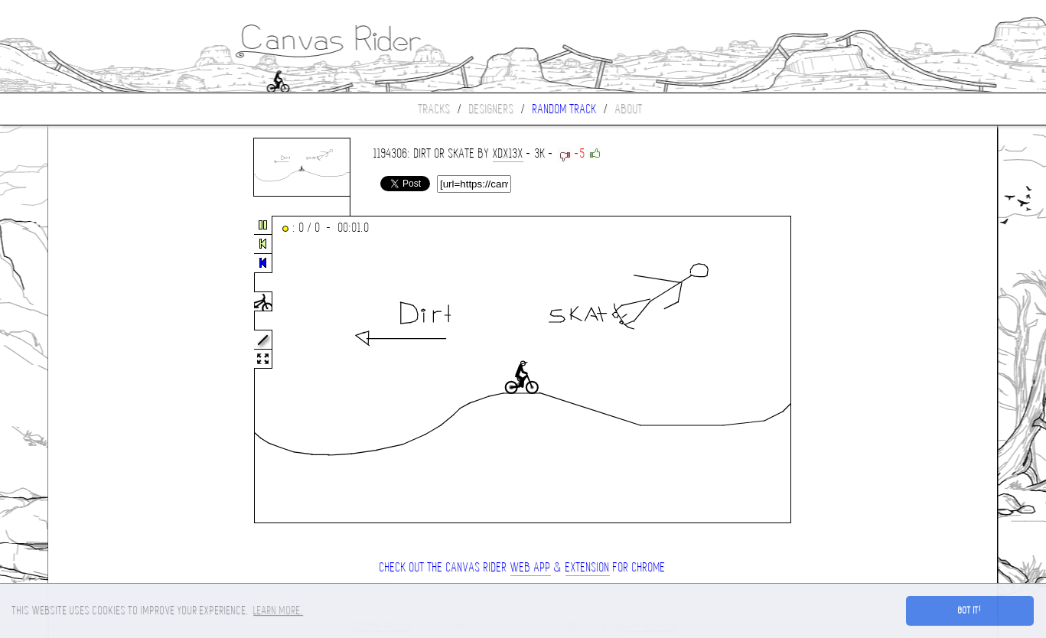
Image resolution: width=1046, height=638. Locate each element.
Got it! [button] (970, 610)
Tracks (435, 109)
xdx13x (508, 153)
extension (587, 567)
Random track (565, 109)
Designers (491, 109)
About (629, 109)
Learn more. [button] (278, 610)
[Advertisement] (112, 370)
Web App (530, 567)
